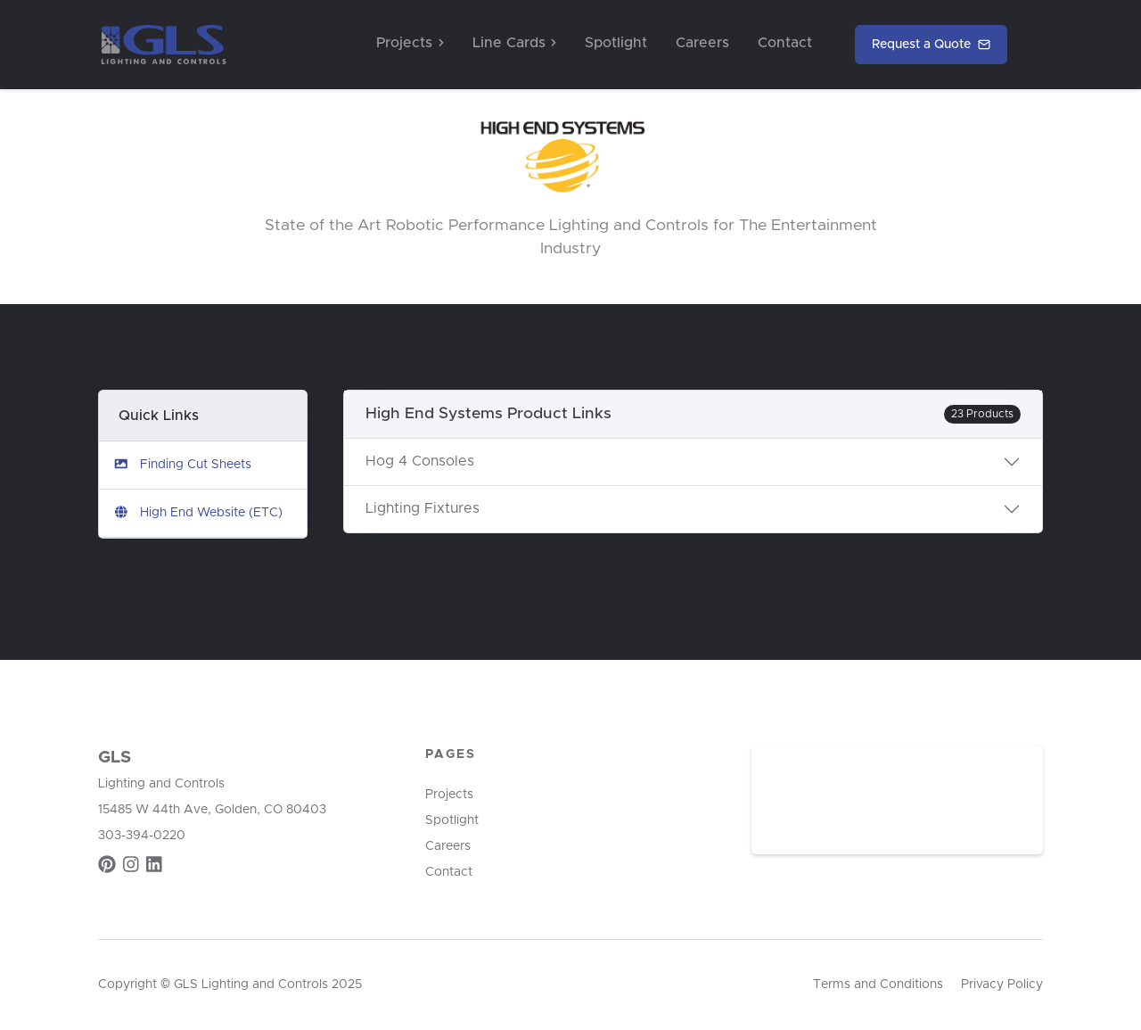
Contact (785, 43)
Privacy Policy (1002, 984)
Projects (449, 794)
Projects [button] (409, 43)
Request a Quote (931, 45)
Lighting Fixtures (422, 508)
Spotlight (616, 43)
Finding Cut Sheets (182, 464)
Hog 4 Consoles (419, 461)
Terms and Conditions (878, 984)
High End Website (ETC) (198, 512)
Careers (702, 43)
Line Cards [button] (514, 43)
